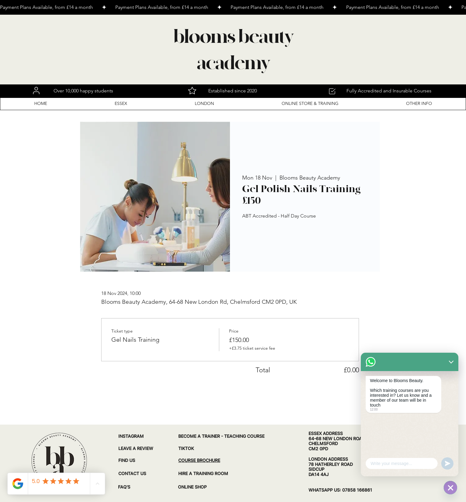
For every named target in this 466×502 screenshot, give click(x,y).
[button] (121, 103)
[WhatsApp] (450, 487)
